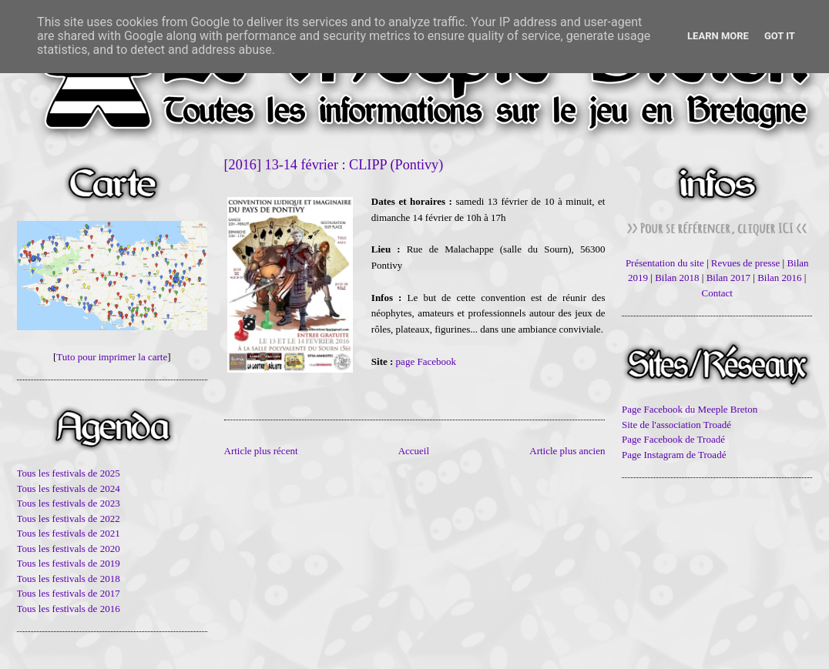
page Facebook (426, 361)
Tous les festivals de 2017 (68, 593)
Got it (779, 36)
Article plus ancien (567, 451)
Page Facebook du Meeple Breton (689, 409)
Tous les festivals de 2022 (68, 518)
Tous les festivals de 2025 (68, 473)
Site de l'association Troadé (676, 424)
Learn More (718, 36)
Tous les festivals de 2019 (68, 563)
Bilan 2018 (677, 277)
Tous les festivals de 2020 (68, 548)
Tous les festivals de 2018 (68, 578)
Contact (717, 293)
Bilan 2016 (779, 277)
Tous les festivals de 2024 (68, 488)
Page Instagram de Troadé (674, 454)
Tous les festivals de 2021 (68, 533)
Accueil (413, 451)
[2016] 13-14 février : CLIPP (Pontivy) (334, 164)
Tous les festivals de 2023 (68, 503)
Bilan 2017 (728, 277)
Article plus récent (261, 451)
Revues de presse (745, 263)
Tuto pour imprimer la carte (111, 357)
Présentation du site (665, 263)
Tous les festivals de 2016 (68, 608)
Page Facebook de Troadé (673, 439)
